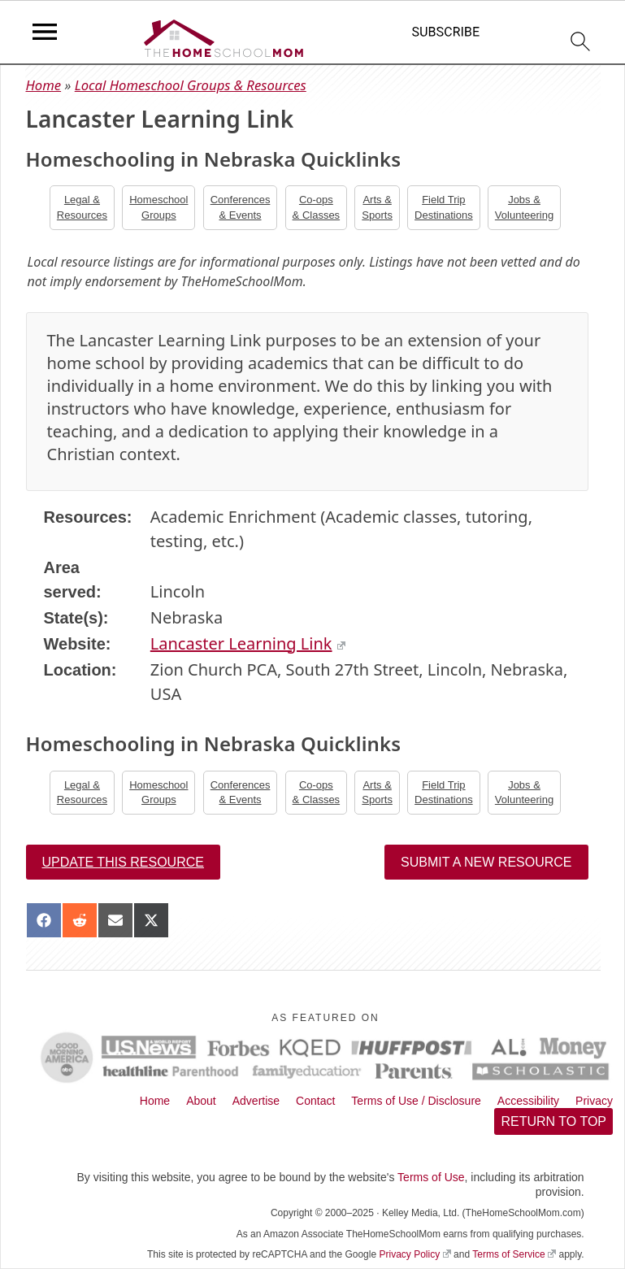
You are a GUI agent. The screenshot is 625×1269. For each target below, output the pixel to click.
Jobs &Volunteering (524, 206)
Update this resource (123, 862)
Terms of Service (514, 1254)
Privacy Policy (414, 1254)
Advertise (256, 1100)
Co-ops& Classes (317, 206)
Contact (315, 1100)
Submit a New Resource (486, 862)
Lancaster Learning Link (247, 643)
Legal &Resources (82, 206)
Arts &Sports (377, 206)
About (201, 1100)
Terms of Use (430, 1177)
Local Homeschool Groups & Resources (190, 85)
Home (44, 85)
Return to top (553, 1121)
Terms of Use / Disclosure (415, 1100)
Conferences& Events (241, 206)
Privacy (594, 1100)
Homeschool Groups (158, 206)
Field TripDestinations (443, 206)
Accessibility (528, 1100)
